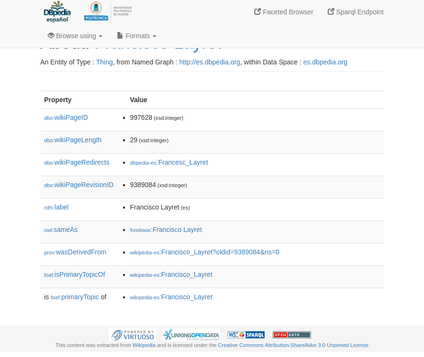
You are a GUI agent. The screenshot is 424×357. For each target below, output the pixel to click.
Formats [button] (136, 36)
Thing (104, 62)
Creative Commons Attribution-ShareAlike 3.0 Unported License (293, 345)
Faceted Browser (283, 12)
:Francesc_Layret (169, 162)
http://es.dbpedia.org (209, 62)
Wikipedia (144, 345)
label (56, 207)
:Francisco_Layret (171, 274)
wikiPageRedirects (77, 162)
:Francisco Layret (166, 229)
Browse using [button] (75, 36)
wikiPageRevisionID (79, 185)
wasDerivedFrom (75, 252)
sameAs (61, 229)
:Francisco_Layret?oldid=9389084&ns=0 (204, 252)
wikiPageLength (73, 140)
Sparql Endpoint (356, 12)
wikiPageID (66, 117)
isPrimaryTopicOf (74, 274)
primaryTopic (75, 297)
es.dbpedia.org (325, 62)
